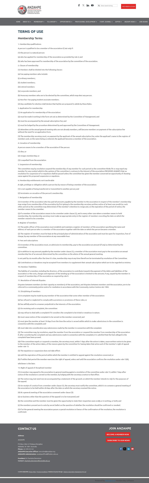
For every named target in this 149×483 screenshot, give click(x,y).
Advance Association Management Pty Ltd (75, 472)
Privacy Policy (32, 472)
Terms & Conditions (42, 472)
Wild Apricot (110, 480)
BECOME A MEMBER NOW (118, 434)
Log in (128, 6)
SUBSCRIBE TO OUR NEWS (118, 440)
